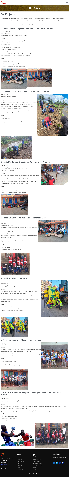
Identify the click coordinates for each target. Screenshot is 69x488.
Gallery (19, 467)
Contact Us (20, 469)
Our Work (37, 469)
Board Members (21, 461)
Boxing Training (37, 459)
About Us (20, 459)
